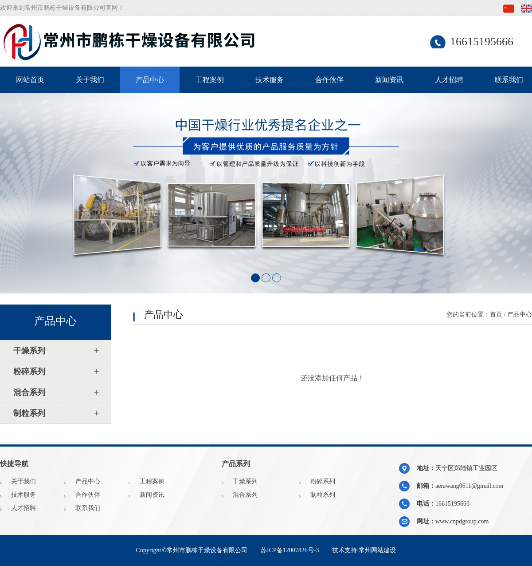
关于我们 (90, 79)
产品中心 (150, 79)
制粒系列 (322, 494)
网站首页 (30, 79)
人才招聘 (449, 79)
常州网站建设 (377, 550)
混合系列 (245, 494)
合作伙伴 (329, 79)
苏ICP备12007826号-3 (290, 550)
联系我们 (87, 508)
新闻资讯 (389, 79)
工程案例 (210, 79)
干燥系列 (245, 481)
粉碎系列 (322, 481)
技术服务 (269, 79)
